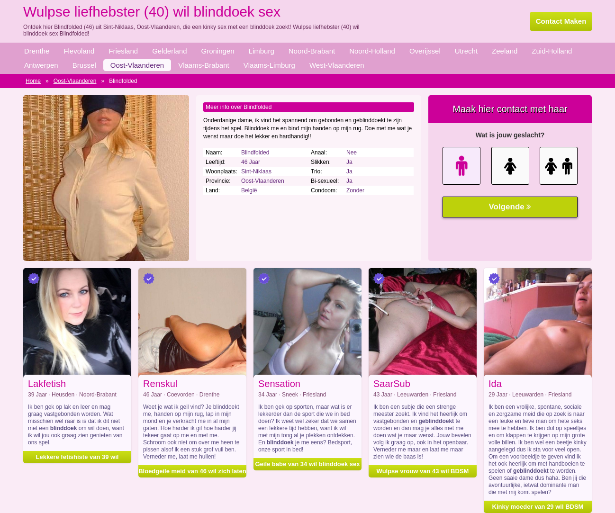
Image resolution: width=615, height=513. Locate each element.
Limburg (261, 51)
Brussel (84, 65)
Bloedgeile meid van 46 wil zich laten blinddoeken (192, 470)
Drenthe (36, 51)
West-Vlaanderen (336, 65)
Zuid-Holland (552, 51)
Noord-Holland (372, 51)
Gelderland (169, 51)
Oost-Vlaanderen (137, 65)
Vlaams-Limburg (269, 65)
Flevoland (78, 51)
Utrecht (466, 51)
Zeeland (504, 51)
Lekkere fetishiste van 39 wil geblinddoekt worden (77, 458)
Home (33, 81)
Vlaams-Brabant (203, 65)
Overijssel (425, 51)
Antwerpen (41, 65)
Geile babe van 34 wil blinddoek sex (307, 464)
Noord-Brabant (312, 51)
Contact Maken (561, 21)
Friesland (123, 51)
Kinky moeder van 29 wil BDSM (538, 506)
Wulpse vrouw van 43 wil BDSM (423, 471)
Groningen (218, 51)
